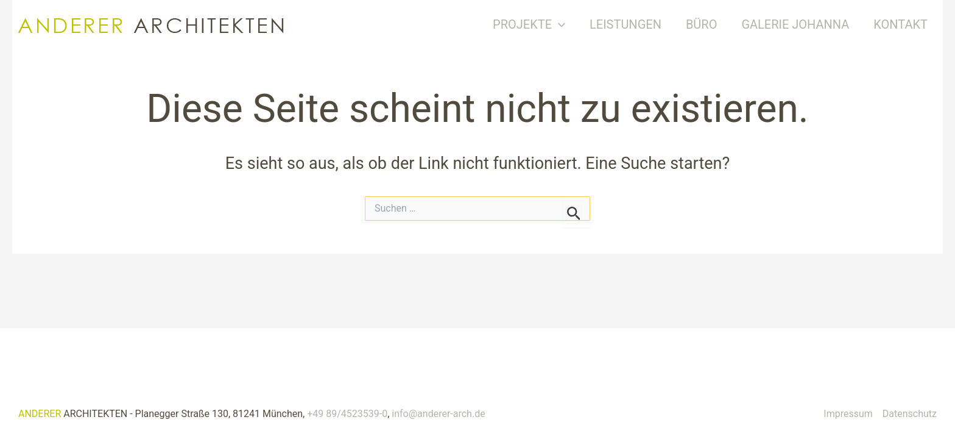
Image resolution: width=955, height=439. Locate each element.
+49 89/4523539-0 (347, 413)
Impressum (848, 413)
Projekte (538, 24)
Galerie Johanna (804, 24)
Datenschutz (910, 413)
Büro (711, 24)
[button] (567, 24)
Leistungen (635, 24)
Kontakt (910, 24)
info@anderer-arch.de (438, 413)
